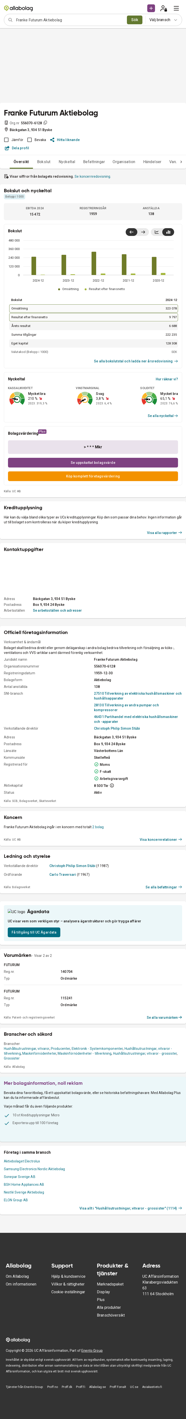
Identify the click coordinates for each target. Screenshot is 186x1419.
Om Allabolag (17, 1331)
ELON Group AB (16, 1263)
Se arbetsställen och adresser (57, 663)
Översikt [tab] (11, 161)
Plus (101, 1354)
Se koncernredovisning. (93, 176)
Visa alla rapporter (164, 585)
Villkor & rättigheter (68, 1338)
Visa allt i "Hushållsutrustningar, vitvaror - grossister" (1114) (130, 1271)
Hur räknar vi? (167, 379)
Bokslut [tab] (34, 161)
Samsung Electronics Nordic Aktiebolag (34, 1232)
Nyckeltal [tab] (57, 161)
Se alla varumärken (164, 1081)
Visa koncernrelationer (161, 892)
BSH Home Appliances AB (24, 1248)
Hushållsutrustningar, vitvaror (26, 1112)
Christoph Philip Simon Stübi (117, 781)
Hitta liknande (65, 140)
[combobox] (70, 20)
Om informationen (21, 1338)
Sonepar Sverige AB (19, 1240)
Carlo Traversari (62, 927)
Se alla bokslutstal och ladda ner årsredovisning (136, 361)
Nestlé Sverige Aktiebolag (24, 1255)
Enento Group (92, 1405)
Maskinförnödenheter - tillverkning (84, 1117)
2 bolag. (98, 879)
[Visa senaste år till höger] (143, 232)
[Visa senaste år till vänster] (131, 232)
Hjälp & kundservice (68, 1331)
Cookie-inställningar (68, 1346)
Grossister (12, 1121)
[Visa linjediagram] (157, 232)
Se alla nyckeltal (163, 416)
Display (103, 1346)
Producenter (60, 1112)
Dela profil (17, 148)
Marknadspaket (110, 1338)
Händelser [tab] (142, 161)
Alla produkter (109, 1362)
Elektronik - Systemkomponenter (97, 1112)
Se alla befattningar (164, 940)
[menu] (176, 8)
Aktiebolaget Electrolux (22, 1224)
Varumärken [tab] (170, 161)
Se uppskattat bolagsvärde (93, 463)
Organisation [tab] (114, 161)
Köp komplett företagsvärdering (93, 476)
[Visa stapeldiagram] (168, 232)
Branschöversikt (111, 1370)
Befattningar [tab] (84, 161)
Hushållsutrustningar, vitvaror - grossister (145, 1117)
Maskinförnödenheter (39, 1117)
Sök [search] (134, 19)
